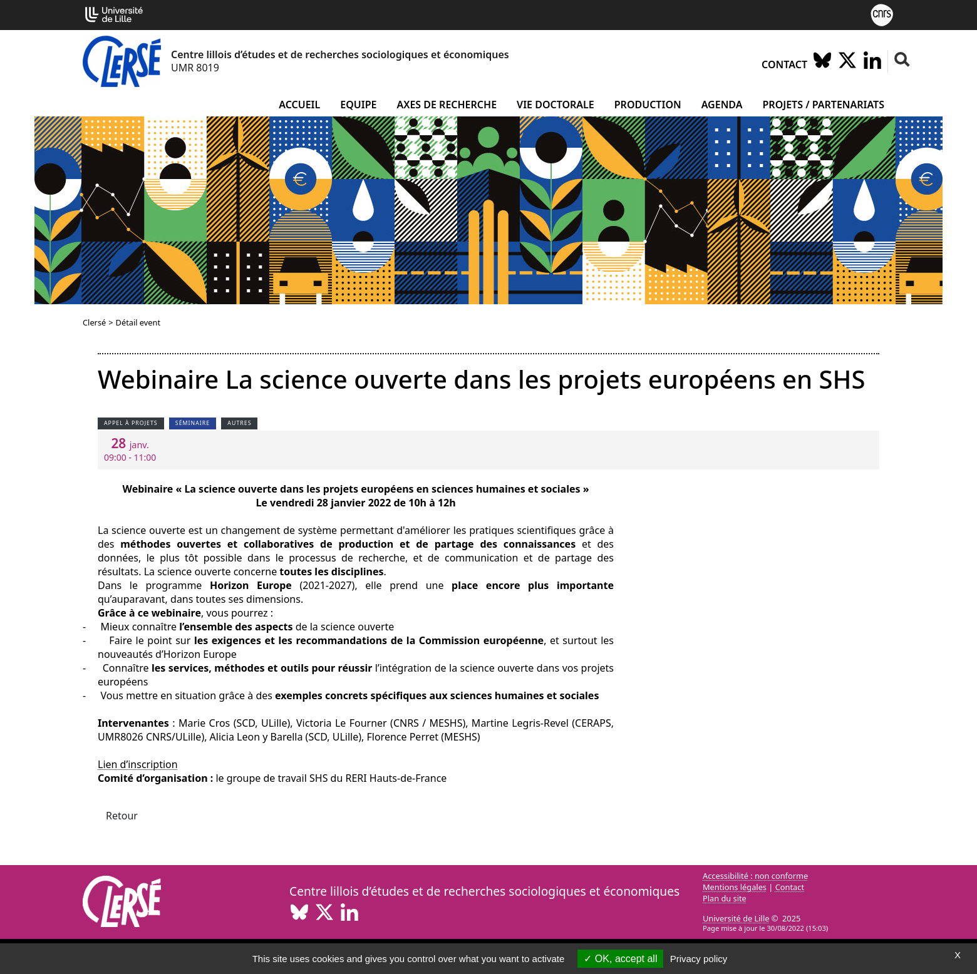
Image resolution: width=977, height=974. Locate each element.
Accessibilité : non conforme (755, 875)
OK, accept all (620, 958)
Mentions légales (735, 887)
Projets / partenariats (824, 104)
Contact (784, 64)
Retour (122, 816)
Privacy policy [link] (699, 958)
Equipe (358, 104)
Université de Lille (736, 918)
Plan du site (725, 898)
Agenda (722, 104)
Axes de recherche (446, 104)
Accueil (299, 104)
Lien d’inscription (138, 764)
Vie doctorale (555, 104)
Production (647, 104)
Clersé (94, 322)
